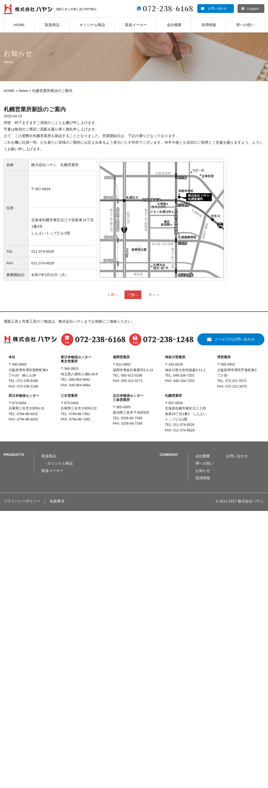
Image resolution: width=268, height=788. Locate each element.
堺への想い (245, 25)
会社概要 (174, 25)
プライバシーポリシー (22, 501)
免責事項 (57, 501)
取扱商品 (52, 25)
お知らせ (202, 471)
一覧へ (132, 295)
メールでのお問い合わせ (234, 339)
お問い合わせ (237, 456)
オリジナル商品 (92, 25)
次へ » (154, 294)
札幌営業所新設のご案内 (35, 109)
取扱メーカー (136, 25)
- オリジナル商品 (59, 463)
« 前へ (113, 294)
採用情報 (208, 25)
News (23, 91)
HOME (19, 25)
